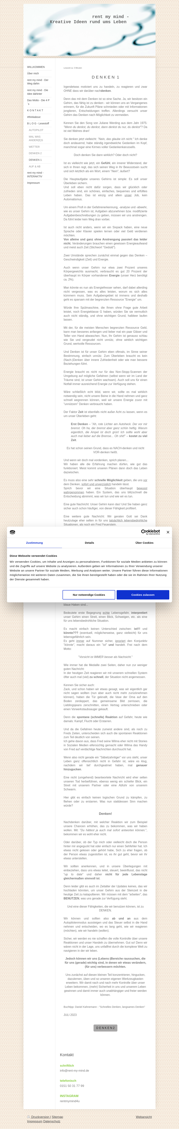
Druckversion (38, 1117)
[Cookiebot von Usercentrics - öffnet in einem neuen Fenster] (144, 532)
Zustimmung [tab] (34, 542)
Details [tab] (89, 542)
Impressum (34, 1121)
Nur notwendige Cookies (89, 594)
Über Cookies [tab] (145, 542)
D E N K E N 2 (105, 1027)
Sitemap (57, 1117)
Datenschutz (51, 1121)
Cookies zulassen (143, 594)
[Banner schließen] (168, 532)
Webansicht (144, 1117)
